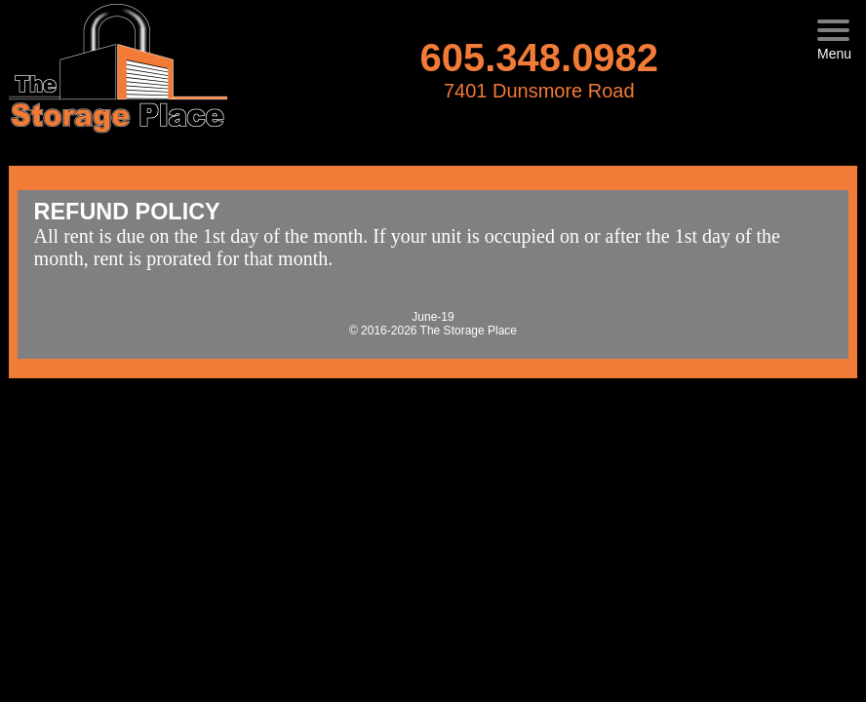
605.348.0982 (538, 57)
